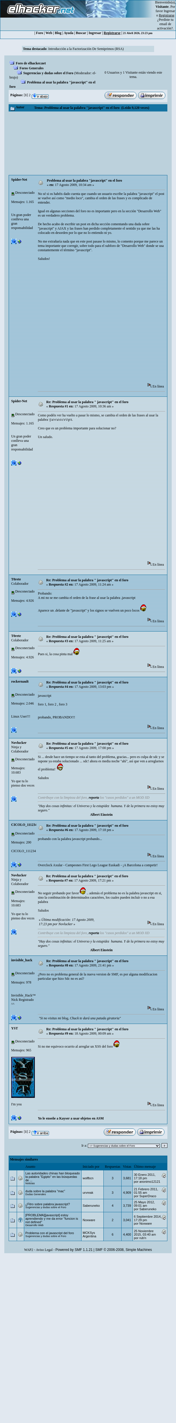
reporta (94, 798)
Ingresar (169, 11)
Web (49, 33)
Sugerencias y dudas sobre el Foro (48, 73)
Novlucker (19, 743)
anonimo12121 (149, 1181)
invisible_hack (21, 960)
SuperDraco (147, 1196)
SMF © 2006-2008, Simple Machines (123, 1250)
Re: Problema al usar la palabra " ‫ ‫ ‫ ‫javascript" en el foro (88, 876)
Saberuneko (91, 1205)
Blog (58, 33)
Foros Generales (31, 68)
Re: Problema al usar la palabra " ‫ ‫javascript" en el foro (87, 580)
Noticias (30, 1183)
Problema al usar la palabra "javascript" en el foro (84, 180)
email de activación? (165, 26)
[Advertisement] (88, 143)
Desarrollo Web (34, 1225)
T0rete (16, 579)
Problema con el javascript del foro (49, 1233)
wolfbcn (88, 1178)
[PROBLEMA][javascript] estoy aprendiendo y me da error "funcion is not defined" (51, 1218)
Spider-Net (19, 180)
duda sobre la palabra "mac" (45, 1191)
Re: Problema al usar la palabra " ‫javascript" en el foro (87, 402)
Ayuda (68, 33)
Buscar (81, 33)
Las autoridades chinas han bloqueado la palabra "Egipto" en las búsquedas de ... (52, 1176)
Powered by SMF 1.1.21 (74, 1250)
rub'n (142, 1238)
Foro (39, 33)
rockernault (20, 681)
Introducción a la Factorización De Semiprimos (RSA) (86, 49)
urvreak (88, 1192)
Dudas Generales (35, 1194)
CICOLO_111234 (24, 825)
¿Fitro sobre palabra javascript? (47, 1204)
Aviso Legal (44, 1250)
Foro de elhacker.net (31, 63)
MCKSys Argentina (89, 1234)
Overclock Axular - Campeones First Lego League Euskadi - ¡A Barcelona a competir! (98, 865)
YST (14, 1028)
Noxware (89, 1220)
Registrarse (112, 33)
